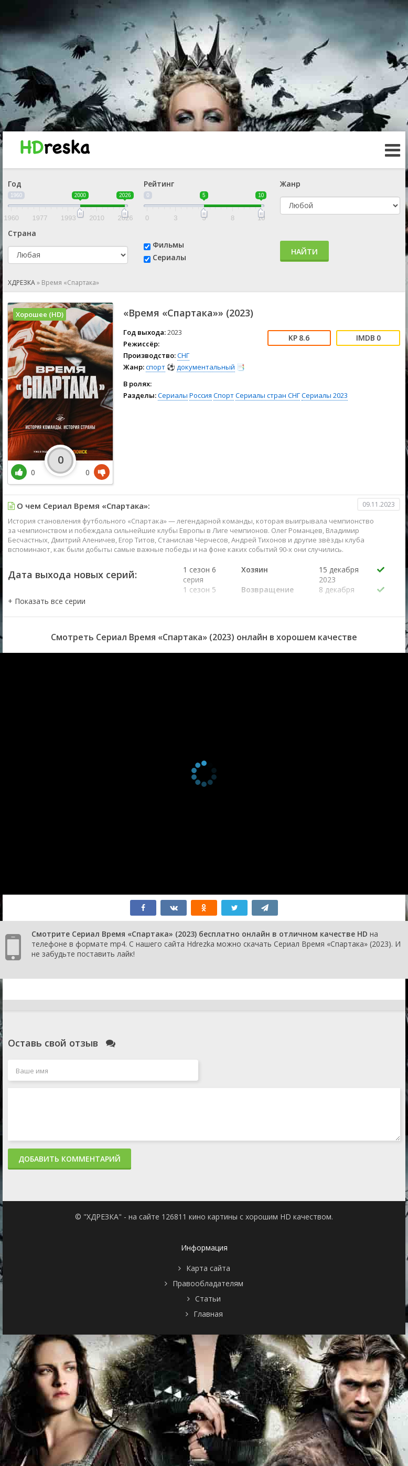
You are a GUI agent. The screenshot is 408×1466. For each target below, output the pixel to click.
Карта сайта (208, 1268)
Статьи (208, 1299)
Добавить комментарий (69, 1159)
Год (15, 184)
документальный (206, 367)
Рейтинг (159, 184)
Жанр (290, 184)
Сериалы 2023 (325, 395)
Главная (208, 1314)
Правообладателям (208, 1283)
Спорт (223, 395)
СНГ (183, 355)
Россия (200, 395)
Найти (304, 252)
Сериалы (169, 257)
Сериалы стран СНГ (267, 395)
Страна (22, 233)
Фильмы (168, 245)
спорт (155, 367)
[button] (46, 601)
